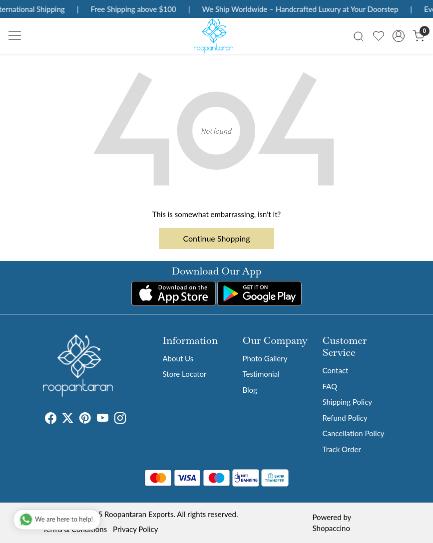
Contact (335, 370)
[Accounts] (399, 36)
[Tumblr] (132, 419)
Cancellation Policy (353, 433)
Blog (249, 389)
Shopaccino (331, 528)
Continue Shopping (216, 238)
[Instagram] (120, 419)
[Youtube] (102, 419)
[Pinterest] (85, 419)
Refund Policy (344, 417)
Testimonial (260, 373)
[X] (67, 419)
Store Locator (185, 373)
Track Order (341, 449)
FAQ (329, 386)
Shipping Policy (347, 401)
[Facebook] (50, 419)
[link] (359, 35)
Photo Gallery (264, 358)
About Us (178, 358)
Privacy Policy (135, 529)
